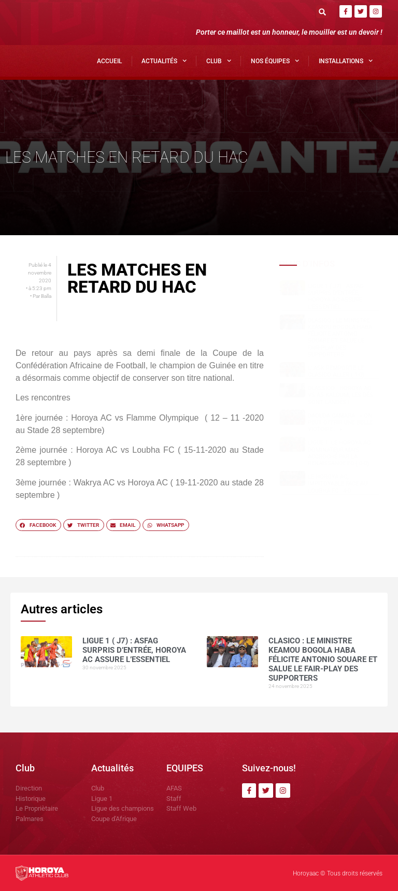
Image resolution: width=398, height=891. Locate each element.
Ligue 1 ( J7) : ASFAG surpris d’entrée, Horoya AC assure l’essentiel (336, 296)
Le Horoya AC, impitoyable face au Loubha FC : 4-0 (337, 483)
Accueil (109, 61)
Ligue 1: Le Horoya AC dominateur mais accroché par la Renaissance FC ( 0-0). (339, 453)
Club (218, 60)
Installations (346, 60)
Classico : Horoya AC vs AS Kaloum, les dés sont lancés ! (340, 395)
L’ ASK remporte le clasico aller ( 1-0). (337, 371)
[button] (322, 11)
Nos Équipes (275, 60)
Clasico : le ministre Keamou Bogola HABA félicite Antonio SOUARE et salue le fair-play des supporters (340, 337)
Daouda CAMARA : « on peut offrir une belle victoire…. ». (340, 422)
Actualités (164, 60)
